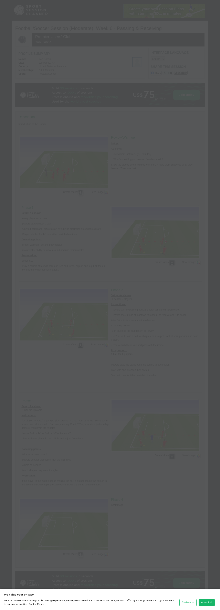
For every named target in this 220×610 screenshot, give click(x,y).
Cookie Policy (36, 604)
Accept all (206, 602)
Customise (188, 602)
